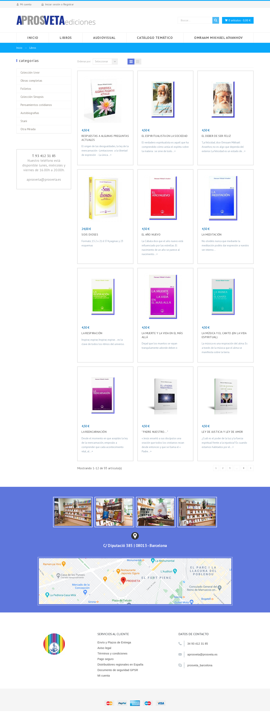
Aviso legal (104, 648)
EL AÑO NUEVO (151, 234)
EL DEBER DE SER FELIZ (216, 136)
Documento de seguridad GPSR (118, 670)
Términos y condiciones (113, 653)
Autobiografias (30, 113)
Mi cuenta (104, 675)
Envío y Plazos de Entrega (114, 642)
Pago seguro (106, 659)
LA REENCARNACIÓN (94, 432)
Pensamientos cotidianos (36, 105)
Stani (24, 121)
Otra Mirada (28, 129)
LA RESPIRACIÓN (92, 333)
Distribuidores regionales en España (120, 664)
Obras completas (31, 80)
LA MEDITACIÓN (212, 234)
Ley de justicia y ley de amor (222, 432)
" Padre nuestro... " (155, 432)
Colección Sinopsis (32, 97)
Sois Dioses (90, 234)
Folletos (26, 89)
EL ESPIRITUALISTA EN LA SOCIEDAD (165, 136)
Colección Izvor (30, 72)
